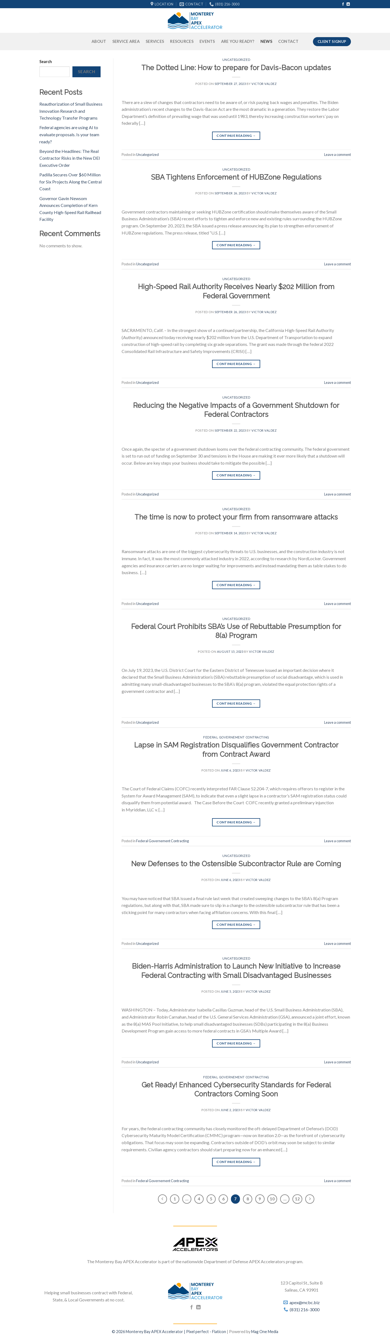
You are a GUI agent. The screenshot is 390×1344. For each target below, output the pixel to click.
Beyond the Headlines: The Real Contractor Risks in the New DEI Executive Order (69, 158)
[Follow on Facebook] (343, 4)
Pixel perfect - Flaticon (206, 1331)
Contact (288, 41)
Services (155, 41)
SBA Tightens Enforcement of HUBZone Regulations (236, 177)
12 (297, 1198)
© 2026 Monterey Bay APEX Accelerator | (149, 1331)
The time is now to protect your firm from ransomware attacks (236, 517)
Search (45, 61)
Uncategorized (236, 60)
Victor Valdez (264, 83)
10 (272, 1198)
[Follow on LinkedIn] (348, 4)
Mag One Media (264, 1331)
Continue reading (236, 135)
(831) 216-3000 (304, 1309)
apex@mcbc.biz (304, 1302)
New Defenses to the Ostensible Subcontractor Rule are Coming (236, 864)
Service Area (126, 41)
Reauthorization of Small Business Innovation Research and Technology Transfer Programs (70, 110)
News (266, 41)
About (99, 41)
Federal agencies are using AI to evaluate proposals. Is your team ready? (69, 134)
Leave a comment (337, 154)
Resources (181, 41)
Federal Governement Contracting (236, 737)
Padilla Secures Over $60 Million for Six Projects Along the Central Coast (70, 181)
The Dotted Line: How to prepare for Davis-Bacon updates (236, 68)
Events (207, 41)
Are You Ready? (237, 41)
